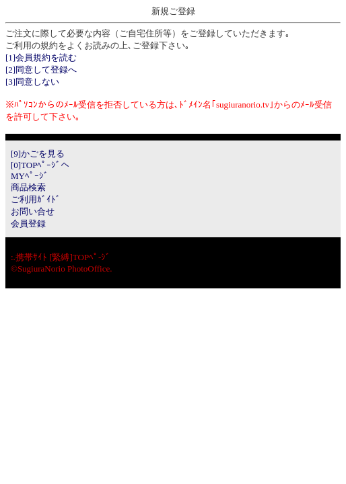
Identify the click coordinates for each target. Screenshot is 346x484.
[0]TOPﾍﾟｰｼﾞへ (40, 165)
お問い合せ (33, 211)
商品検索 (28, 187)
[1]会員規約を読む (41, 57)
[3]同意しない (32, 82)
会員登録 (28, 223)
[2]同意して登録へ (41, 70)
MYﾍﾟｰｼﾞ (29, 176)
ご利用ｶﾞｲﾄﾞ (36, 199)
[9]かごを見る (38, 154)
